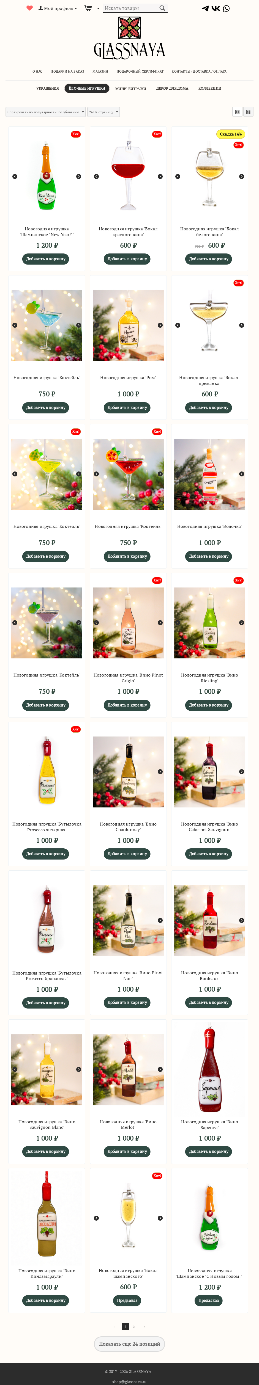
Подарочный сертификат (140, 71)
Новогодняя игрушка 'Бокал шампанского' (128, 1272)
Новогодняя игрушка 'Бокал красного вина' (128, 230)
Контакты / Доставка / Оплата (199, 71)
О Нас (37, 71)
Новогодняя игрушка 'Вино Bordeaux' (209, 974)
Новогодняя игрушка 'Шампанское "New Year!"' (47, 230)
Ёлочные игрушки (87, 88)
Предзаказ (127, 1298)
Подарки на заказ (67, 71)
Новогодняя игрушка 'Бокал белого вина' (209, 230)
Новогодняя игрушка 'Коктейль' (46, 376)
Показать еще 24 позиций (129, 1342)
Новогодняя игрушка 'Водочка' (209, 525)
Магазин (100, 71)
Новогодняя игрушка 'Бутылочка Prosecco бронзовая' (46, 974)
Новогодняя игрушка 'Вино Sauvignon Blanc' (46, 1123)
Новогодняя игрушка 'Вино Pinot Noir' (128, 974)
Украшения (47, 88)
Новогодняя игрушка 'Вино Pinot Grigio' (128, 676)
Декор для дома (172, 88)
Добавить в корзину (46, 257)
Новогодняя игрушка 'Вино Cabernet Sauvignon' (209, 825)
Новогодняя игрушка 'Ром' (128, 376)
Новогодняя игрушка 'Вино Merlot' (128, 1123)
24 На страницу (118, 112)
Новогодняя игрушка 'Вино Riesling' (209, 676)
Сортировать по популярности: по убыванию (52, 112)
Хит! (75, 132)
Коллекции (209, 88)
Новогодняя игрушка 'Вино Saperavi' (209, 1123)
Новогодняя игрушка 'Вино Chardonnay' (128, 825)
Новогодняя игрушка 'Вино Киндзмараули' (46, 1272)
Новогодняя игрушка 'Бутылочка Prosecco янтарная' (46, 825)
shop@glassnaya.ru (129, 1380)
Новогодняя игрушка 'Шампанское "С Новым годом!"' (210, 1272)
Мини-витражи (130, 88)
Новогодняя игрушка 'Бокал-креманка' (209, 379)
